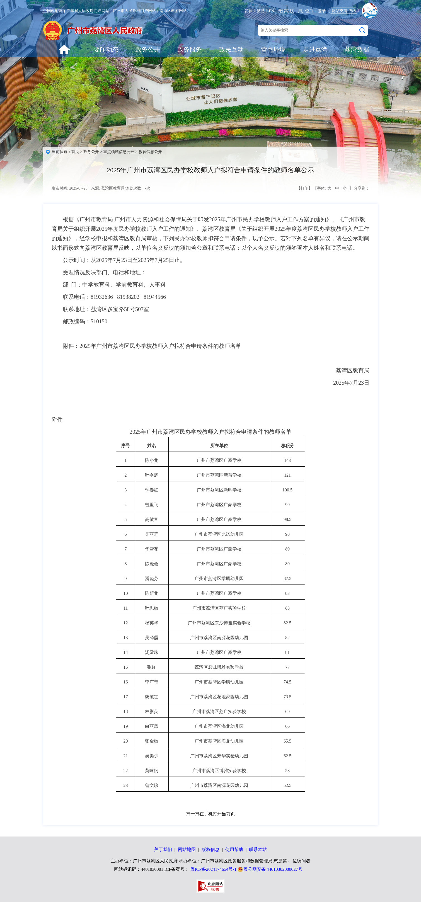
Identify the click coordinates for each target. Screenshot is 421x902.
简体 (249, 11)
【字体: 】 (333, 188)
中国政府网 (53, 11)
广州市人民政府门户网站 (134, 11)
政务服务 (189, 49)
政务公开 (148, 49)
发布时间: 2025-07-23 (70, 188)
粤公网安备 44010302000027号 (273, 869)
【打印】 (304, 188)
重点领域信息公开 (118, 152)
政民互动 (231, 49)
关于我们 (163, 849)
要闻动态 (106, 49)
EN (271, 11)
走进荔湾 (315, 49)
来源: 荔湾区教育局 (107, 188)
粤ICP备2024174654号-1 (213, 869)
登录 (322, 11)
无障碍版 (286, 11)
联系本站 (258, 849)
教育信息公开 (150, 152)
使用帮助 (234, 849)
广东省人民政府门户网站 (87, 11)
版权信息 (210, 849)
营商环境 (273, 49)
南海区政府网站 (173, 11)
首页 (75, 152)
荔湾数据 (357, 49)
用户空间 (306, 11)
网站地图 (187, 849)
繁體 (261, 11)
